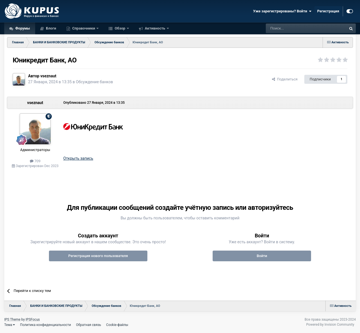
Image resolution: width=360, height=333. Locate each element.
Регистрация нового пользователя (98, 256)
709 (35, 161)
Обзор (120, 28)
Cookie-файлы (117, 325)
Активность (155, 28)
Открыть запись (78, 158)
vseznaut (48, 76)
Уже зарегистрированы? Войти (282, 11)
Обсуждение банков (94, 82)
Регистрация (328, 11)
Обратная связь (88, 325)
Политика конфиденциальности (45, 325)
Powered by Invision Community (330, 325)
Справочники (83, 28)
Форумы (22, 28)
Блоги (50, 28)
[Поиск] (293, 28)
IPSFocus (33, 319)
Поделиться (285, 79)
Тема (9, 325)
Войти (262, 256)
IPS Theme (12, 319)
